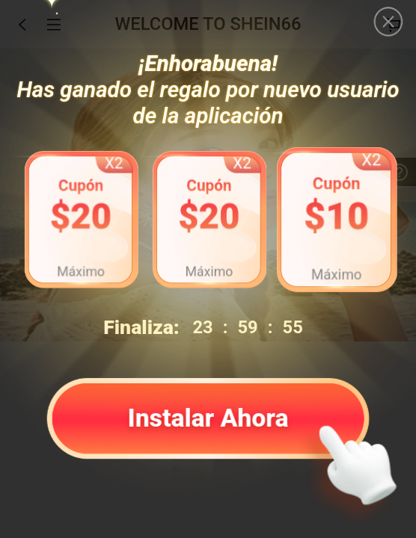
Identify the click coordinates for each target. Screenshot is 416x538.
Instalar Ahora (208, 417)
